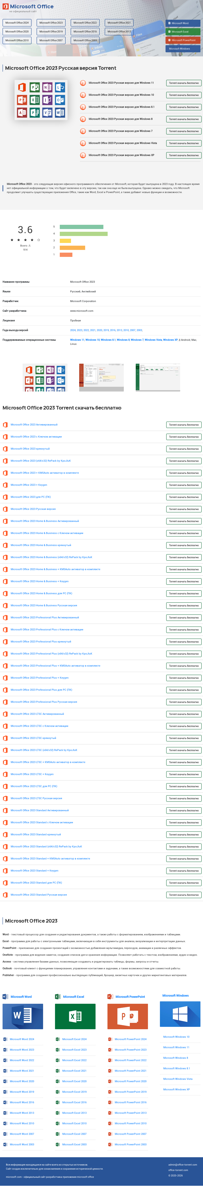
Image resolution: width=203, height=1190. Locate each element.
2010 (126, 330)
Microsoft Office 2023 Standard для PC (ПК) (36, 882)
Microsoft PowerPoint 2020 (130, 1081)
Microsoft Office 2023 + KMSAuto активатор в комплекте (45, 472)
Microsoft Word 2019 (22, 1092)
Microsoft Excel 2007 (74, 1134)
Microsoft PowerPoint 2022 (130, 1060)
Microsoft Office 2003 (85, 40)
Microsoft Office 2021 (119, 22)
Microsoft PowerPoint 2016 (130, 1102)
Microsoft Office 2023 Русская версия (33, 509)
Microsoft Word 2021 (22, 1070)
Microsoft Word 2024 (22, 1039)
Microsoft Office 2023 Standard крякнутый (36, 834)
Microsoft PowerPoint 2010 (130, 1123)
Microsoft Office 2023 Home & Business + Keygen (40, 581)
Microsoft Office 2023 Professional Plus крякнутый (41, 641)
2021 (93, 330)
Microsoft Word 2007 (22, 1134)
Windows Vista (153, 340)
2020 (99, 330)
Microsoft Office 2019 (51, 31)
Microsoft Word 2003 (22, 1144)
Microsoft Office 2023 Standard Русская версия (39, 894)
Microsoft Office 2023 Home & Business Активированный (45, 521)
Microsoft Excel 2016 (74, 1102)
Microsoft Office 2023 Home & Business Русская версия (44, 605)
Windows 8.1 (108, 340)
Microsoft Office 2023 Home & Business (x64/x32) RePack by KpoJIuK (51, 557)
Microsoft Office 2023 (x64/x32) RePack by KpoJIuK (41, 460)
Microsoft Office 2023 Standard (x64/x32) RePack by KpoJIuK (46, 846)
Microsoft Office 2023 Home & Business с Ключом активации (47, 533)
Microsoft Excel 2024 (74, 1039)
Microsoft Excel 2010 (74, 1123)
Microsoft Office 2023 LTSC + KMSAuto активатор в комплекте (48, 762)
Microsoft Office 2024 (17, 22)
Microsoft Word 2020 (22, 1081)
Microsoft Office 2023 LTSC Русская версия (36, 798)
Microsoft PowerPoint (182, 40)
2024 (73, 330)
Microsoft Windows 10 (176, 1036)
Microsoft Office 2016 (85, 31)
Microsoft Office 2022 (85, 22)
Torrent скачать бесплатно (184, 83)
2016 (112, 330)
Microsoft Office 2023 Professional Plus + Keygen (40, 677)
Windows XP (170, 340)
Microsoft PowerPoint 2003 (130, 1144)
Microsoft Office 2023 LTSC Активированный (37, 714)
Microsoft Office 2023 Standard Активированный (40, 810)
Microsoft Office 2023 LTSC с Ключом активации (39, 726)
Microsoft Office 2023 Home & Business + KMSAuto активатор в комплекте (55, 569)
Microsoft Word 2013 (22, 1113)
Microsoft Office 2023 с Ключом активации (36, 436)
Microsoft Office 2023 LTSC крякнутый (33, 738)
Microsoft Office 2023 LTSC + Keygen (32, 774)
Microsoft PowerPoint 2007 (130, 1134)
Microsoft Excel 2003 (74, 1144)
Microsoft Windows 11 (176, 1047)
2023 (79, 330)
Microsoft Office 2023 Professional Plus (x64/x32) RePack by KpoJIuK (51, 653)
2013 (119, 330)
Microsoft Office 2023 (51, 22)
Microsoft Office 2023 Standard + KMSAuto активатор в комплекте (50, 858)
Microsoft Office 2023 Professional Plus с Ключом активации (47, 629)
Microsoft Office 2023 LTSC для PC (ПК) (34, 786)
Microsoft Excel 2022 (74, 1060)
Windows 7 (137, 340)
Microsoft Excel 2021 (74, 1070)
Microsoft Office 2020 (17, 31)
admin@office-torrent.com (182, 1164)
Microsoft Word (178, 23)
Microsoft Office (28, 6)
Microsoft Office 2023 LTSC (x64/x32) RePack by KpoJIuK (44, 750)
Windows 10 (92, 340)
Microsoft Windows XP (176, 1089)
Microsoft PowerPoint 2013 (130, 1113)
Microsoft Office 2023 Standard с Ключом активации (42, 822)
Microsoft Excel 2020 (74, 1081)
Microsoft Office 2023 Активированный (34, 424)
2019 (106, 330)
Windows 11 (77, 340)
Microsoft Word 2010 (22, 1123)
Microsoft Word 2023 (22, 1049)
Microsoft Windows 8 (175, 1058)
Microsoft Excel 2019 (74, 1092)
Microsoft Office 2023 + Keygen (29, 485)
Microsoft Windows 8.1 (176, 1068)
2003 (139, 330)
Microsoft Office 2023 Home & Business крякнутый (41, 545)
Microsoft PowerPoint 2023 (130, 1049)
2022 (86, 330)
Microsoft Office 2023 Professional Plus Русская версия (44, 702)
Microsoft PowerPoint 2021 (130, 1070)
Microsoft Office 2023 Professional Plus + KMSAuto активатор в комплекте (55, 665)
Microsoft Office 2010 (17, 40)
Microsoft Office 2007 (51, 40)
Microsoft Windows (179, 48)
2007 (132, 330)
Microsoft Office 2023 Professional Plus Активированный (45, 617)
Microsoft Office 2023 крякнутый (30, 448)
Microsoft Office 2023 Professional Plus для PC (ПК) (41, 689)
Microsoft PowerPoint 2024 (130, 1039)
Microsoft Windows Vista (177, 1079)
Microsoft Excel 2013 (74, 1113)
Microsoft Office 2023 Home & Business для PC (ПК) (41, 593)
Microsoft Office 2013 (119, 31)
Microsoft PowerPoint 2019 (130, 1092)
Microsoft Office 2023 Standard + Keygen (34, 870)
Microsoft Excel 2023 (74, 1049)
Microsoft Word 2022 (22, 1060)
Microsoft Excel (178, 31)
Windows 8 (123, 340)
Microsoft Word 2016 (22, 1102)
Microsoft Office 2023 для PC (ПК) (31, 497)
